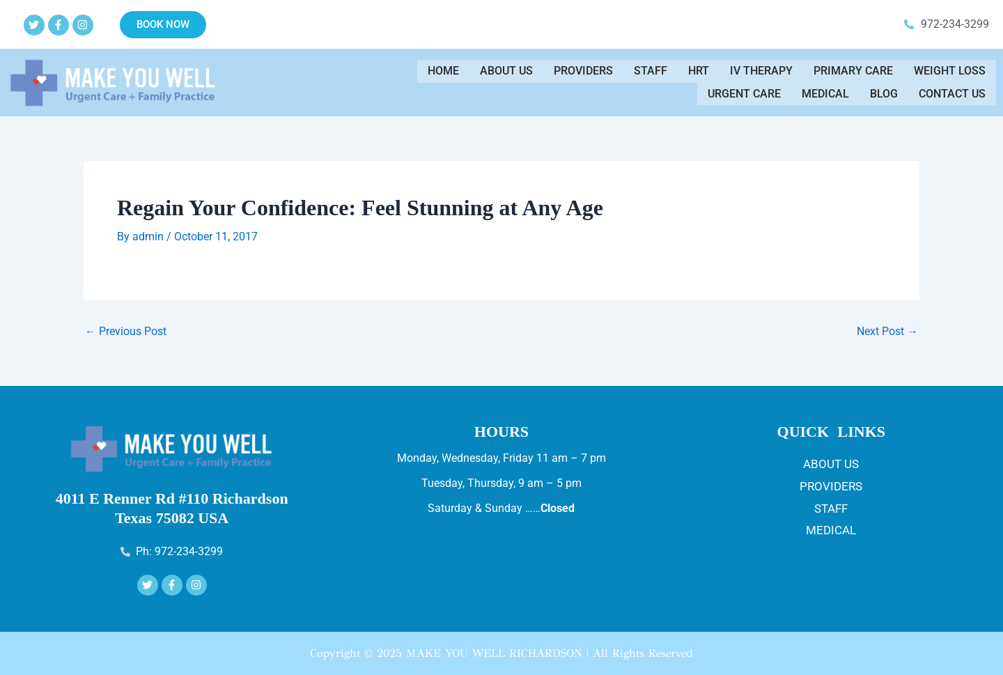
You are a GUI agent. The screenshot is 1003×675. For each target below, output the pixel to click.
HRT (698, 73)
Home (443, 73)
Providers (583, 73)
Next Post (887, 331)
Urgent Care (744, 91)
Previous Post (125, 331)
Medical (825, 91)
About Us (506, 73)
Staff (650, 73)
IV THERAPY (761, 73)
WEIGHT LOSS (950, 73)
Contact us (952, 91)
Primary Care (853, 73)
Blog (884, 91)
